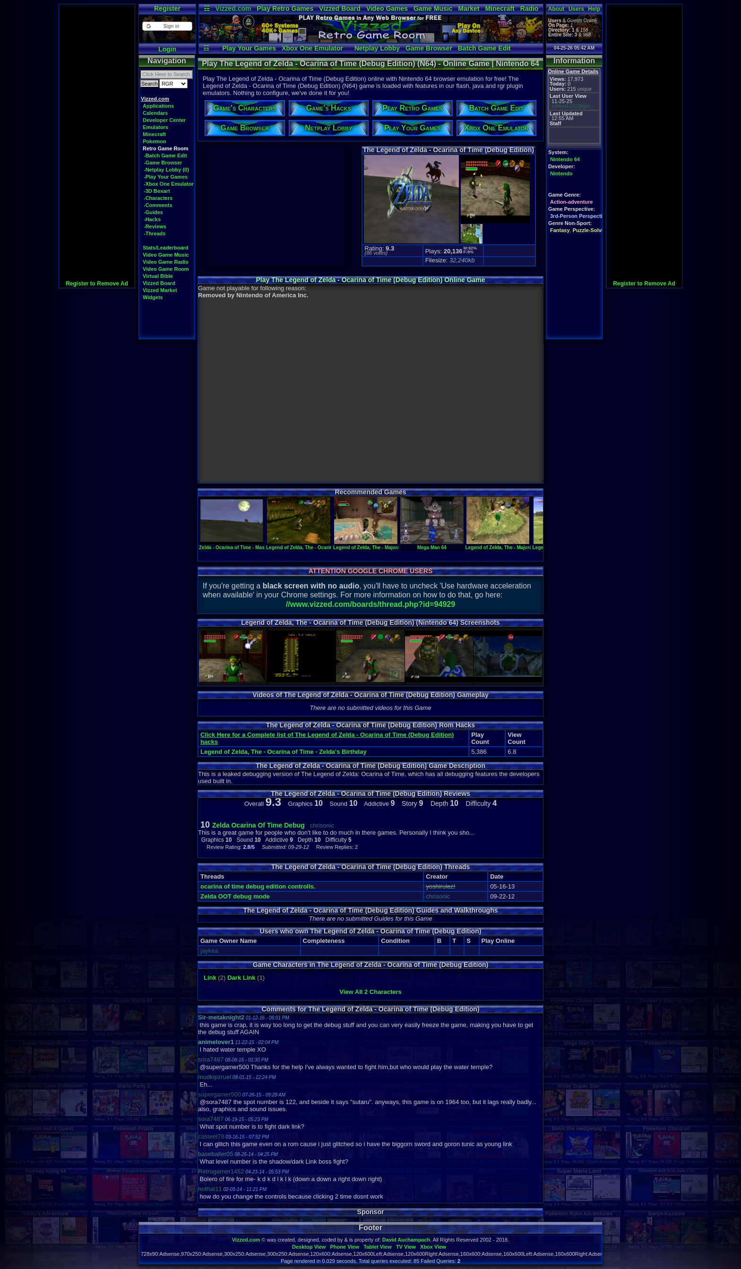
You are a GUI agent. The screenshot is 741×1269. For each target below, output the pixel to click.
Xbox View (433, 1247)
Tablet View (377, 1247)
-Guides (153, 212)
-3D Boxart (157, 191)
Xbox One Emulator (312, 48)
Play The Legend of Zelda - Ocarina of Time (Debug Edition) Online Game (370, 280)
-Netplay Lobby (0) (166, 170)
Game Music (433, 8)
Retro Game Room (166, 148)
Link (210, 977)
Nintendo (561, 173)
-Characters (158, 198)
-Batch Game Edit (165, 155)
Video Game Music (166, 255)
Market (468, 8)
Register (167, 8)
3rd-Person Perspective (579, 216)
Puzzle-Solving (591, 230)
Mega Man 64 (432, 545)
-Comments (158, 205)
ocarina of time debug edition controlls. (257, 886)
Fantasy (560, 230)
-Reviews (155, 226)
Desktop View (309, 1247)
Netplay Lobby (377, 48)
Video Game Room (166, 269)
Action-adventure (571, 202)
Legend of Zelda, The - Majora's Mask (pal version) (389, 545)
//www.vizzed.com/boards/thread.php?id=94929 (370, 604)
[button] (167, 26)
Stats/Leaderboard (166, 247)
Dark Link (241, 977)
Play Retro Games (285, 8)
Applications (158, 106)
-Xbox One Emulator (169, 184)
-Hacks (152, 219)
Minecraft (499, 8)
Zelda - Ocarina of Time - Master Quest (242, 545)
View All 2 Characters (370, 991)
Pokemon (154, 141)
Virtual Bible (158, 276)
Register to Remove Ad (97, 283)
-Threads (154, 233)
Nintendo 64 (565, 159)
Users (576, 9)
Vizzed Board (340, 8)
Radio (529, 8)
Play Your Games (249, 48)
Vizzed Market (160, 290)
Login (167, 49)
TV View (406, 1247)
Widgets (153, 297)
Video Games (387, 8)
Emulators (155, 127)
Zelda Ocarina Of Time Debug (258, 825)
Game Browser (428, 48)
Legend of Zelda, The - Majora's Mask (507, 545)
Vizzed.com (233, 8)
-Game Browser (163, 162)
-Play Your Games (166, 177)
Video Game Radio (166, 262)
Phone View (344, 1247)
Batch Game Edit (484, 48)
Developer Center (164, 120)
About (556, 9)
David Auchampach (406, 1240)
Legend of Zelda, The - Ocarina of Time (309, 545)
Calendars (155, 113)
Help (594, 9)
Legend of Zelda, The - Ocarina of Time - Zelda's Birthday (283, 751)
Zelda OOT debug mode (235, 896)
